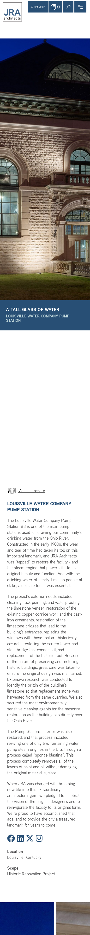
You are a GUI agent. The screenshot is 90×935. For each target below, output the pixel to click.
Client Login (38, 6)
